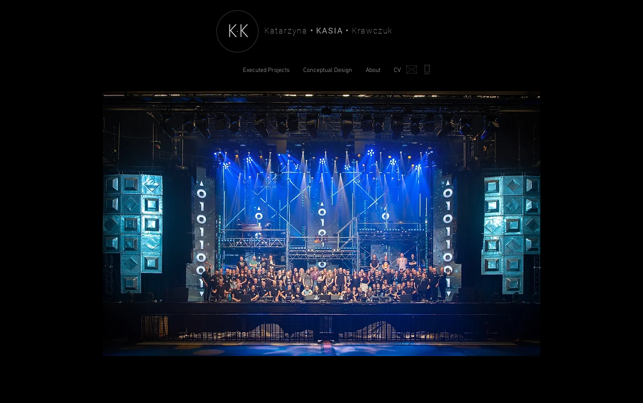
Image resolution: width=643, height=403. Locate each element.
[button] (321, 223)
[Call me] (427, 69)
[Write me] (411, 69)
